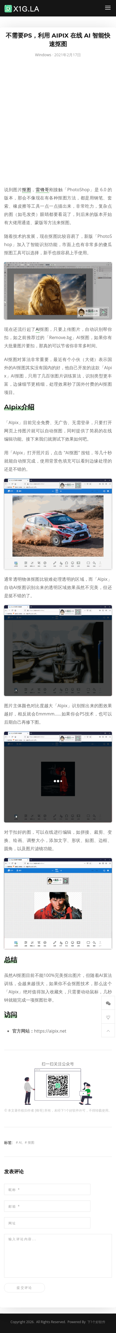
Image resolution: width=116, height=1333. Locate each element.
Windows (43, 54)
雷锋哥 (42, 190)
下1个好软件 (70, 1110)
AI (38, 329)
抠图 (26, 190)
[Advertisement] (58, 122)
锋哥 (39, 1110)
